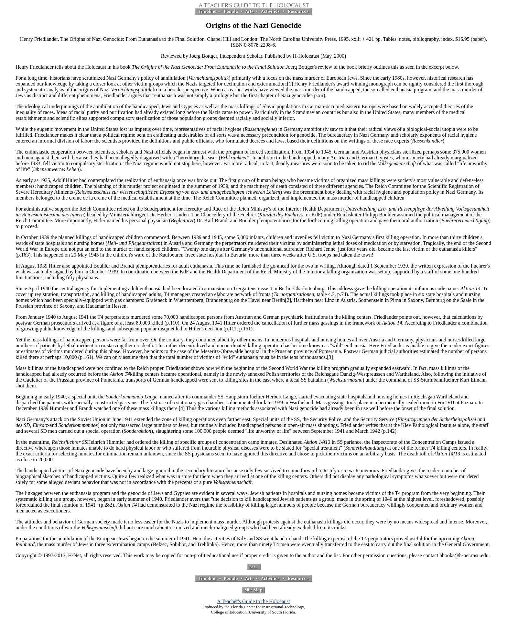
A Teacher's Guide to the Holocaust (253, 601)
